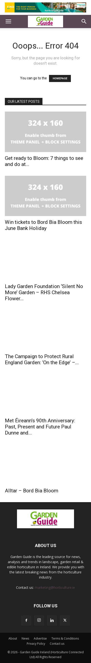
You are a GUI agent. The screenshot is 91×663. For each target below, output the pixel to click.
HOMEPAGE (60, 78)
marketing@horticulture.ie (55, 587)
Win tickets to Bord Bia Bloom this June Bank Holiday (43, 225)
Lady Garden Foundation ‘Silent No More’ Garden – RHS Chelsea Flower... (44, 292)
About (12, 638)
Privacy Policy (36, 644)
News (25, 638)
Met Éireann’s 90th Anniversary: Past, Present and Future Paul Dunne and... (40, 427)
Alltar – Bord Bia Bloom (31, 491)
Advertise (40, 638)
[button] (8, 21)
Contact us (57, 644)
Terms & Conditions (65, 638)
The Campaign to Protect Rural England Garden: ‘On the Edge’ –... (42, 359)
